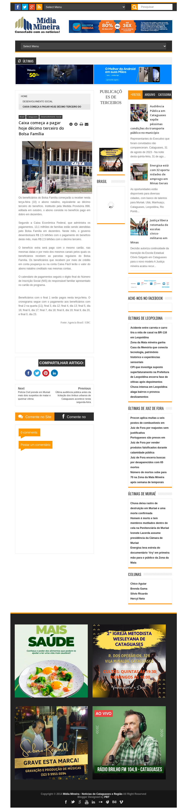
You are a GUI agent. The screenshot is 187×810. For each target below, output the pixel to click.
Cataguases (32, 117)
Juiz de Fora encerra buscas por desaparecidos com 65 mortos (147, 462)
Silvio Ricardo (139, 593)
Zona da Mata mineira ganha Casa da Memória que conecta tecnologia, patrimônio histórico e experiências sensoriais (149, 352)
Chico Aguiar (138, 583)
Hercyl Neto (137, 598)
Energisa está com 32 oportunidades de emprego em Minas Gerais (159, 174)
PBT (106, 797)
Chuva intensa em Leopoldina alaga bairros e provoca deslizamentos (148, 391)
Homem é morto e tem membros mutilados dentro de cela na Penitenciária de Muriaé (149, 523)
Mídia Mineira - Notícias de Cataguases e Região (92, 793)
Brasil (22, 117)
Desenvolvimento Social (38, 101)
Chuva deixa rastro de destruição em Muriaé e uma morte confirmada (147, 508)
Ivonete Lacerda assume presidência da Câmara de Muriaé (146, 537)
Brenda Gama (138, 588)
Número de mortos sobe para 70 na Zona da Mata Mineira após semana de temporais (148, 477)
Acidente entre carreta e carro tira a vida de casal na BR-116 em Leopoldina (148, 332)
